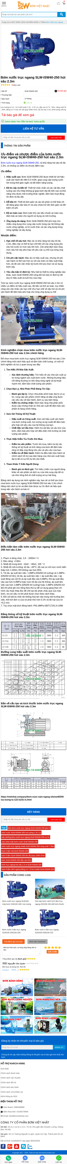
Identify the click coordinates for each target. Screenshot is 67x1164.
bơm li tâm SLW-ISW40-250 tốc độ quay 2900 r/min (23, 855)
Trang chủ (6, 22)
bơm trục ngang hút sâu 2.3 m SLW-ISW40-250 (22, 865)
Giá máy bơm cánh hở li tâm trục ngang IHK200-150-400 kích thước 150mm (49, 904)
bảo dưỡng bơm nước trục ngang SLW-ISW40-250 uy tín (25, 837)
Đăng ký (59, 1047)
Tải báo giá (60, 91)
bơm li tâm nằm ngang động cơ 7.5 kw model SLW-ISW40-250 (28, 869)
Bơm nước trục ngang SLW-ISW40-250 (20, 163)
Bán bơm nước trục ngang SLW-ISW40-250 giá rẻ (29, 828)
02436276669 (22, 1112)
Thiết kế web (33, 1153)
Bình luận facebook (37, 942)
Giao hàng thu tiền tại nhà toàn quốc (25, 122)
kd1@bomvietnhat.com (18, 1116)
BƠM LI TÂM (39, 22)
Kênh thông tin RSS (9, 1096)
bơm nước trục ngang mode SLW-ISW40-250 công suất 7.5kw (28, 846)
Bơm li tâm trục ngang (54, 22)
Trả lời (5, 970)
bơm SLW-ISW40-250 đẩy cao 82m (16, 860)
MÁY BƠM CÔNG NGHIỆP (22, 22)
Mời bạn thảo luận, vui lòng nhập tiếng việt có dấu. (21, 950)
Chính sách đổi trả (8, 1082)
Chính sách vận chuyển (10, 1078)
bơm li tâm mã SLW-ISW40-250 (15, 851)
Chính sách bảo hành (10, 1087)
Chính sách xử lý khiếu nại (12, 1092)
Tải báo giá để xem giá (17, 115)
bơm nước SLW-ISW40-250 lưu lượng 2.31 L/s (21, 833)
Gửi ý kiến (52, 952)
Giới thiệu (5, 1069)
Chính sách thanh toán (10, 1073)
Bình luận (16, 85)
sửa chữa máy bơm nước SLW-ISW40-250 (19, 842)
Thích (12, 970)
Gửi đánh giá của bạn (13, 942)
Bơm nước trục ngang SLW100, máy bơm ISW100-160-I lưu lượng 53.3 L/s (16, 904)
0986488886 (19, 1107)
